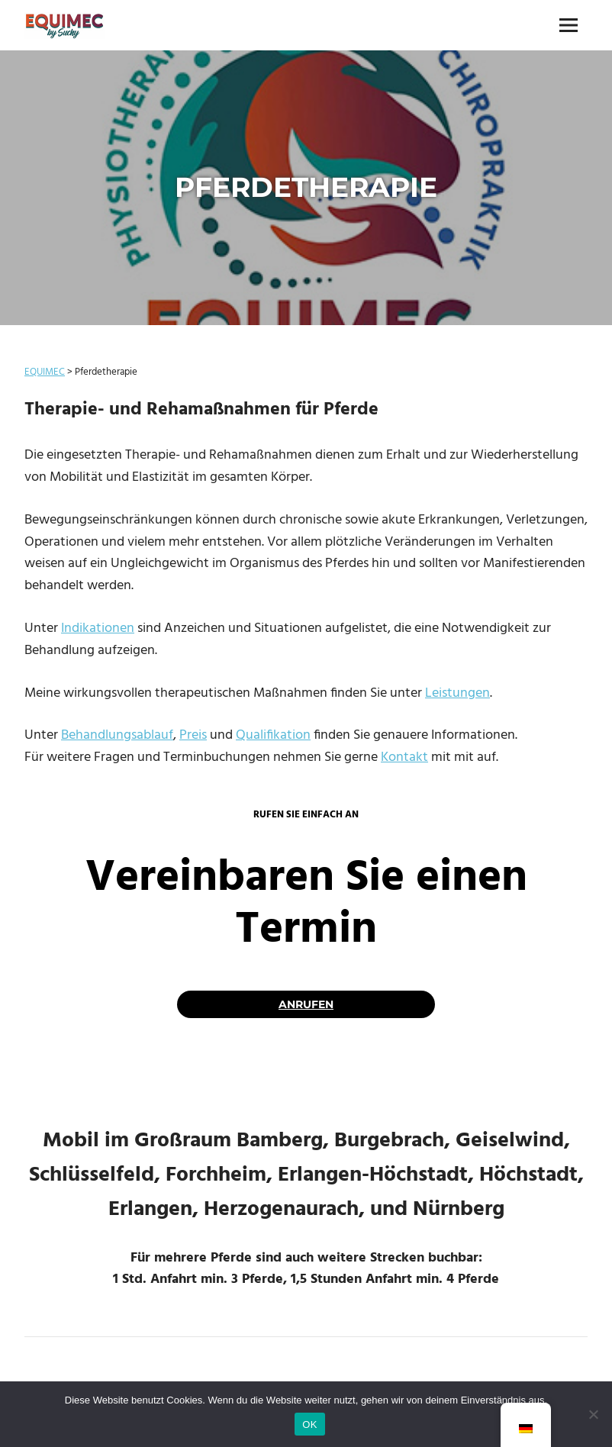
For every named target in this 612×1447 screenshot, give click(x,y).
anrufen (306, 1004)
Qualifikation (273, 735)
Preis (193, 735)
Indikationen (97, 628)
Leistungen (457, 693)
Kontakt (404, 757)
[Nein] (593, 1414)
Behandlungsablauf (117, 735)
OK (309, 1424)
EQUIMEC (44, 372)
